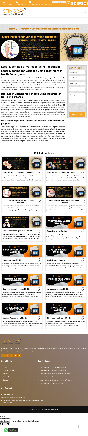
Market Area (7, 377)
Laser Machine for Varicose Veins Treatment (54, 377)
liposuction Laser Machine (22, 257)
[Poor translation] (7, 423)
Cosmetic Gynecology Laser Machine (22, 286)
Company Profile (8, 370)
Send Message (77, 114)
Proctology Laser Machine (66, 228)
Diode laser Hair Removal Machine (66, 315)
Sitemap (5, 373)
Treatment (23, 28)
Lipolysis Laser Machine (66, 257)
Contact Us (6, 380)
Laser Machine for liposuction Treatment (66, 169)
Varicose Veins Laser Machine (66, 286)
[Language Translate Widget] (59, 2)
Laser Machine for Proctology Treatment (22, 169)
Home (12, 28)
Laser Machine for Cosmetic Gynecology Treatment (67, 199)
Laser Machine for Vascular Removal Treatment (24, 199)
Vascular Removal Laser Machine (22, 315)
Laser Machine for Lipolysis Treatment (22, 228)
